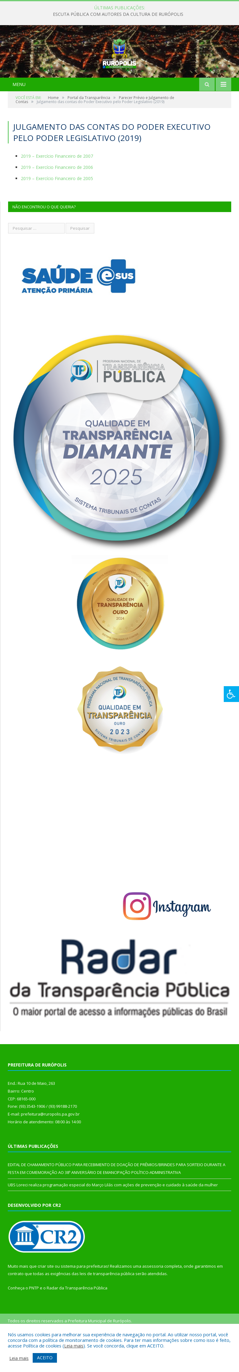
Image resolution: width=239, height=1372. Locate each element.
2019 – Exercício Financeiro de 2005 (57, 209)
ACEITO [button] (45, 1358)
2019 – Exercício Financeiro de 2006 (57, 198)
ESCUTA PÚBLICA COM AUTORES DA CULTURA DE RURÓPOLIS (118, 14)
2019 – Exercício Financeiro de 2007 (57, 187)
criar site (46, 1297)
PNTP (34, 1319)
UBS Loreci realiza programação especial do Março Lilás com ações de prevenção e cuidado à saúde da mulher (113, 1216)
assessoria (152, 1297)
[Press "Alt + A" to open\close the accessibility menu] (231, 694)
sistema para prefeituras (84, 1297)
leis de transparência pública (107, 1304)
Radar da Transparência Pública (77, 1319)
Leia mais (73, 1346)
